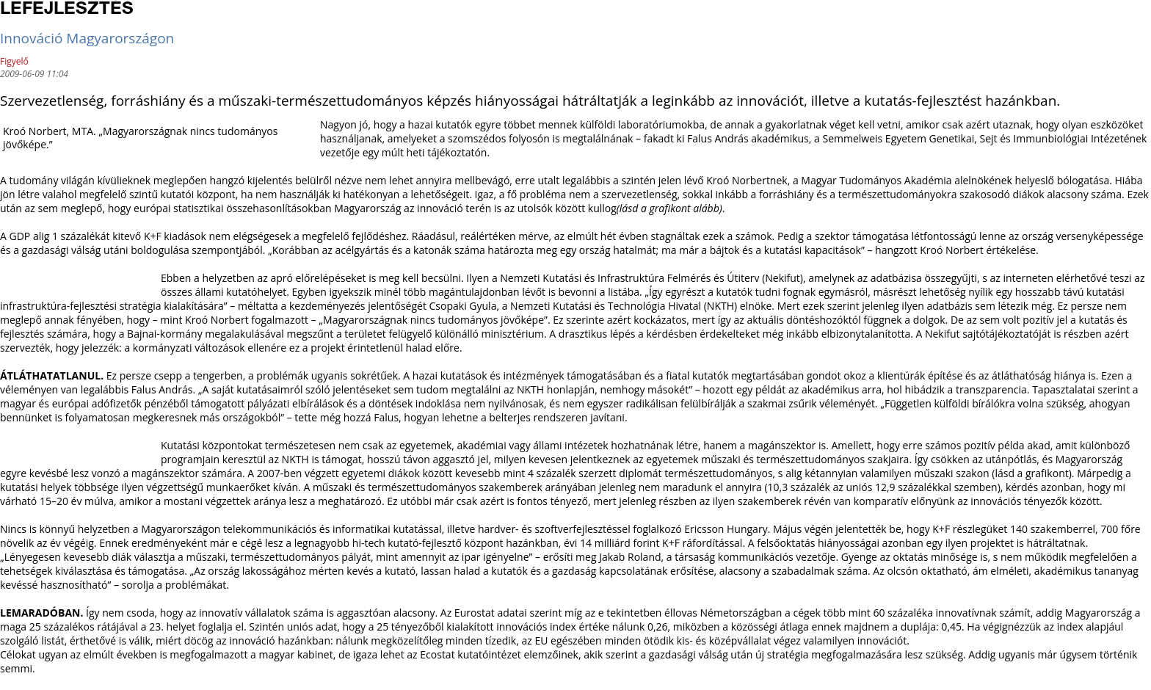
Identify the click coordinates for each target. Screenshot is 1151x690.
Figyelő (14, 61)
